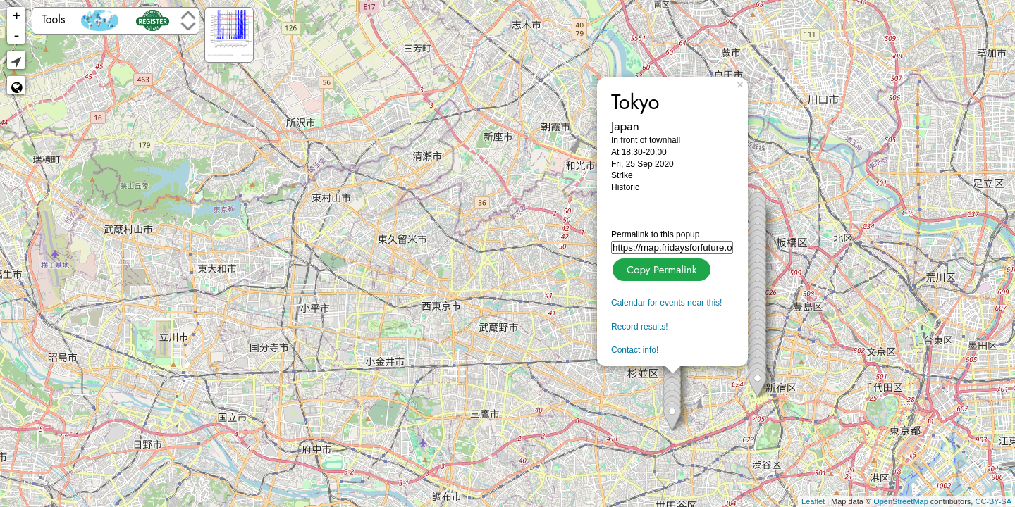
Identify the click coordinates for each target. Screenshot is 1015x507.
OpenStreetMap (900, 501)
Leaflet (813, 501)
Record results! (639, 327)
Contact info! (634, 350)
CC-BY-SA (993, 501)
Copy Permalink (660, 267)
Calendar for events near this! (666, 303)
